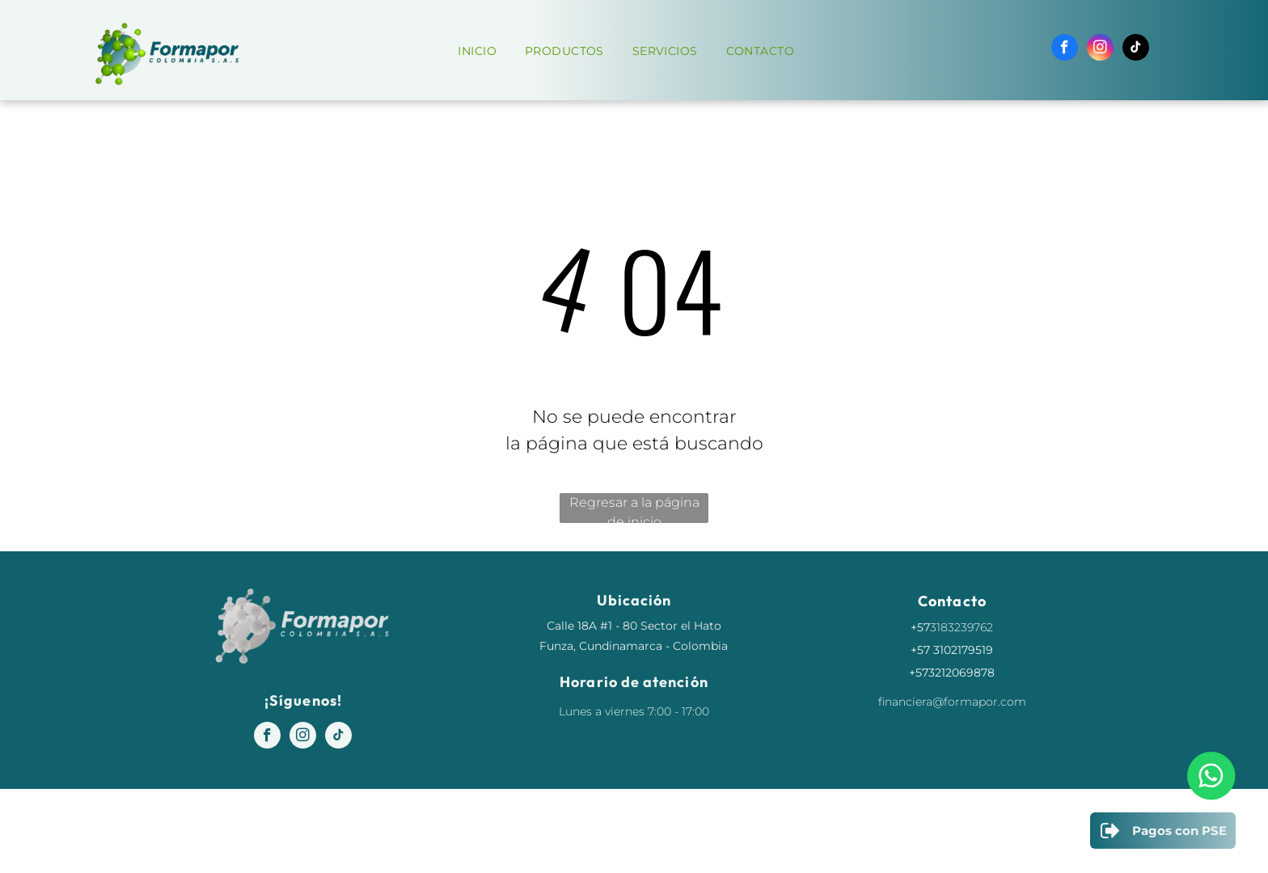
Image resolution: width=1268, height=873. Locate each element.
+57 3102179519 (952, 650)
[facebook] (1064, 49)
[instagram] (1100, 49)
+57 (920, 627)
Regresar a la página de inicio (634, 509)
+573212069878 (952, 672)
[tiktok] (1135, 49)
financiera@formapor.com (952, 701)
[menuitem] (483, 51)
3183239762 (961, 627)
